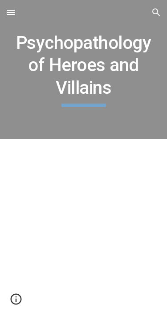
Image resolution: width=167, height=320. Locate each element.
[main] (83, 69)
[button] (10, 12)
